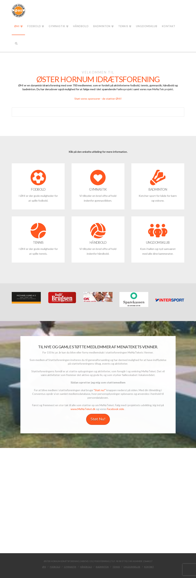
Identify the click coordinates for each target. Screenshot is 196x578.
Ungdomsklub (131, 566)
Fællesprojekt (125, 89)
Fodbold (55, 566)
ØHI (44, 566)
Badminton (102, 566)
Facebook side (115, 409)
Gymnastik (70, 566)
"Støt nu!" (100, 390)
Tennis (116, 566)
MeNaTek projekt (162, 89)
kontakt (149, 566)
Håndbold (86, 566)
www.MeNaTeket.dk (83, 409)
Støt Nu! (98, 419)
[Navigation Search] (16, 43)
